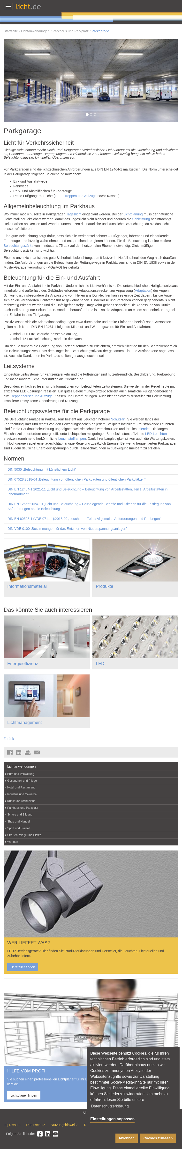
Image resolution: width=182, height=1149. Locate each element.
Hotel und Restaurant (21, 787)
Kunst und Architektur (21, 801)
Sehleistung (141, 219)
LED (100, 663)
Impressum (12, 1125)
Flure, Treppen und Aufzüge (76, 196)
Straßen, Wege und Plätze (24, 835)
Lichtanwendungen (35, 31)
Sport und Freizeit (18, 828)
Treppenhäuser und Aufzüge (31, 396)
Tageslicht (73, 214)
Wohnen (12, 842)
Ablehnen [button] (127, 1138)
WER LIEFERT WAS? (28, 942)
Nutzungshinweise (64, 1125)
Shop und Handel (18, 821)
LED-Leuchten (156, 434)
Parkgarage (100, 31)
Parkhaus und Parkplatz (71, 31)
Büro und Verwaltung (20, 774)
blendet (144, 429)
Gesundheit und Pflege (22, 780)
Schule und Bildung (19, 814)
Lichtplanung (133, 214)
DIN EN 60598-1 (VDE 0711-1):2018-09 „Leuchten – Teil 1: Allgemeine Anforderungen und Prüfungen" (84, 519)
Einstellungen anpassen (112, 1119)
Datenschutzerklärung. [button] (110, 1106)
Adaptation (143, 290)
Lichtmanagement (24, 722)
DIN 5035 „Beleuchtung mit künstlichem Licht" (42, 469)
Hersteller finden (22, 967)
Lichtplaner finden (23, 1095)
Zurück (9, 739)
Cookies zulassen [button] (158, 1138)
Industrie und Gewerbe (22, 794)
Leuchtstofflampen (72, 438)
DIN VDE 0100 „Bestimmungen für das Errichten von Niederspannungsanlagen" (67, 529)
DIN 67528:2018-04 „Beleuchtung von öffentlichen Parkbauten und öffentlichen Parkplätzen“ (77, 479)
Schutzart (118, 419)
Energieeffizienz (22, 663)
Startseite (11, 31)
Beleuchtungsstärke (18, 246)
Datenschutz (35, 1125)
